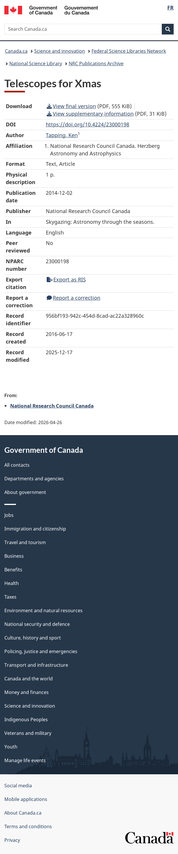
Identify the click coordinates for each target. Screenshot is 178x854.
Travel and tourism (25, 542)
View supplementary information (90, 113)
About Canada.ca (22, 813)
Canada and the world (28, 678)
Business (14, 556)
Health (11, 583)
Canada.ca (16, 51)
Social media (18, 785)
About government (25, 492)
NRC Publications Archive (96, 63)
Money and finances (26, 692)
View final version (71, 106)
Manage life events (25, 760)
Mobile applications (25, 799)
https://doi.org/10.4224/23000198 (87, 124)
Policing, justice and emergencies (40, 651)
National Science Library (35, 63)
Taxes (10, 597)
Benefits (13, 569)
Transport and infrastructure (36, 665)
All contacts (17, 465)
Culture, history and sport (32, 638)
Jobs (9, 515)
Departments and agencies (34, 478)
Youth (10, 747)
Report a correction (73, 297)
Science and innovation (59, 51)
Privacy (12, 840)
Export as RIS (66, 279)
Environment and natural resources (43, 610)
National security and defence (37, 624)
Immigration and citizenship (35, 529)
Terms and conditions (28, 826)
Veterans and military (27, 733)
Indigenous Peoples (26, 719)
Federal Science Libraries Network (129, 51)
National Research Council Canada (52, 405)
